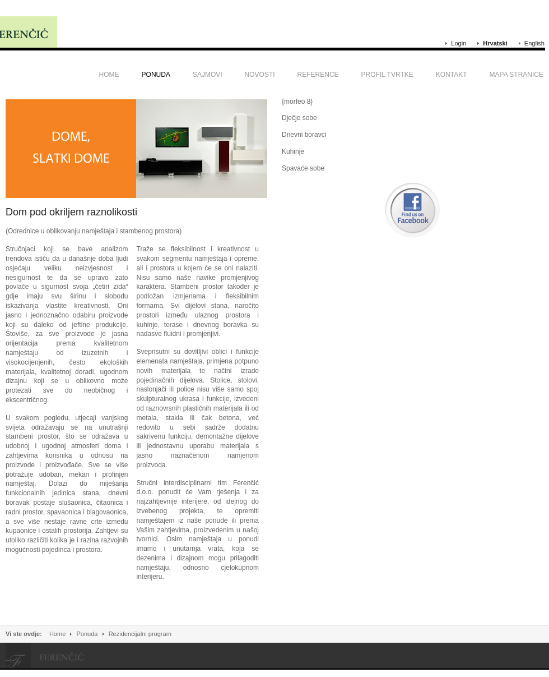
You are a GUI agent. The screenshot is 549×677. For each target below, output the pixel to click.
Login (458, 43)
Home (57, 633)
